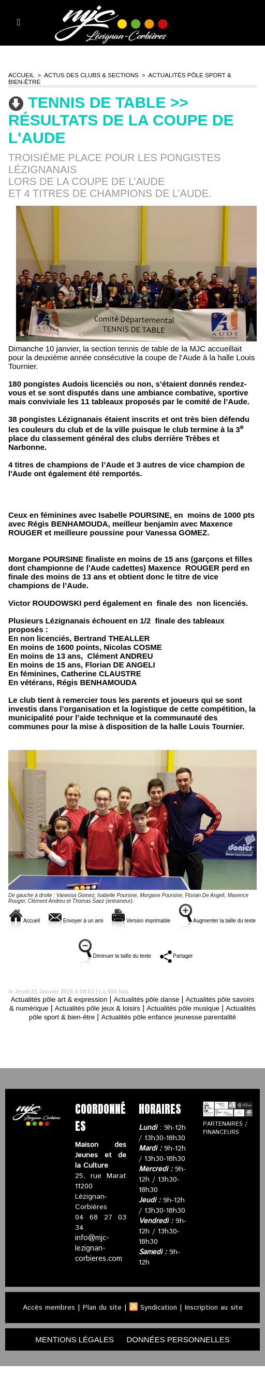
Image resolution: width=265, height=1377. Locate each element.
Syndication (158, 1318)
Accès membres (46, 1318)
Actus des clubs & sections (86, 75)
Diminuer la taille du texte (174, 948)
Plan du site (100, 1318)
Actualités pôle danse (162, 1000)
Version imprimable (188, 913)
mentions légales (70, 1349)
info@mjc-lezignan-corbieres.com (98, 1258)
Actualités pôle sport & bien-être (196, 75)
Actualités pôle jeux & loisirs (143, 1009)
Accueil (20, 75)
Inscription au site (215, 1318)
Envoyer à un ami (101, 913)
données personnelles (182, 1349)
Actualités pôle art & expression (64, 1000)
